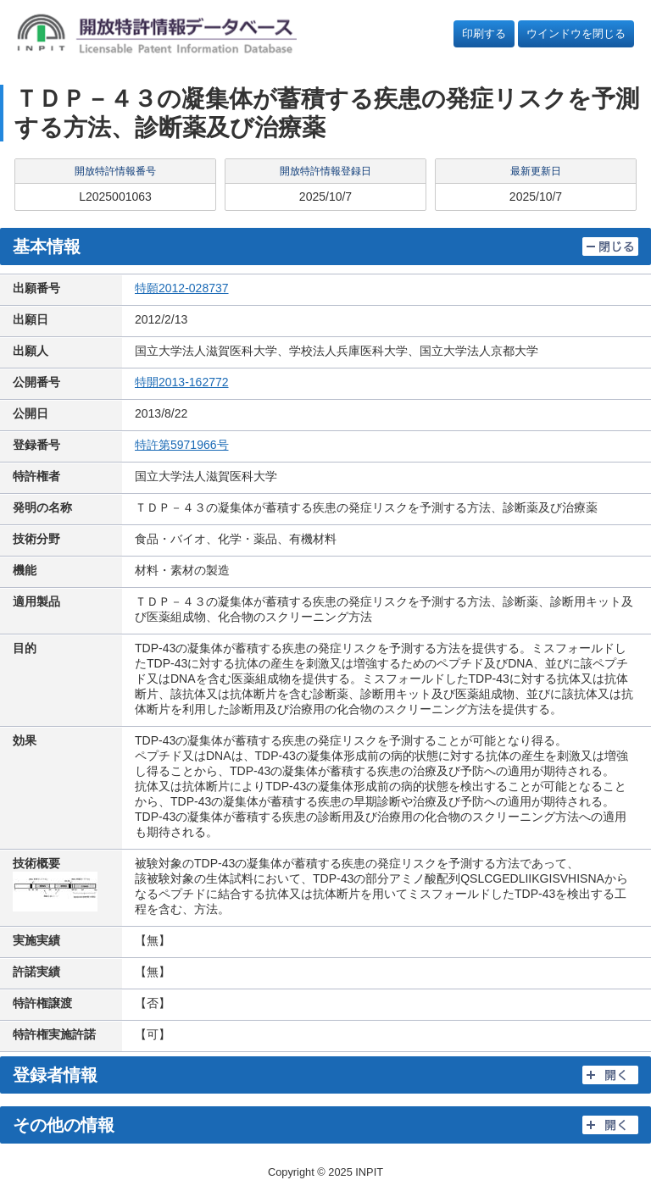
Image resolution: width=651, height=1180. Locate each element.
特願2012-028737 (182, 288)
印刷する (484, 33)
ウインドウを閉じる (576, 33)
